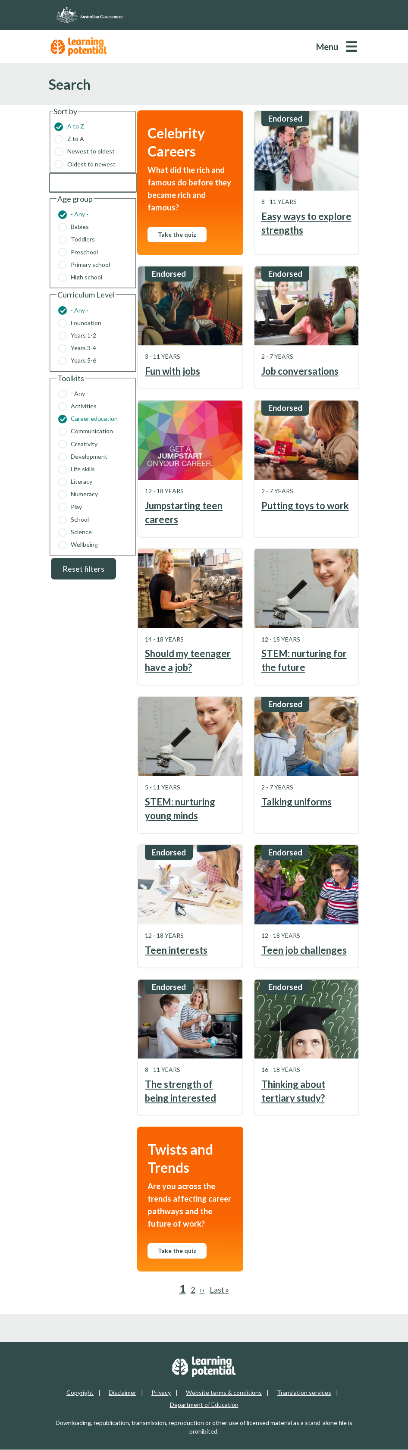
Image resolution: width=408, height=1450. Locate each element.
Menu (327, 46)
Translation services (304, 1392)
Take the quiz (177, 234)
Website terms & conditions (224, 1392)
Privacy (161, 1392)
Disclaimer (122, 1392)
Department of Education (204, 1404)
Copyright (80, 1392)
